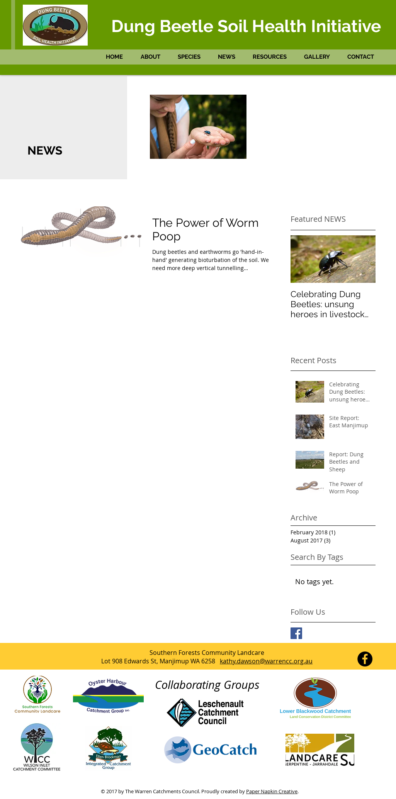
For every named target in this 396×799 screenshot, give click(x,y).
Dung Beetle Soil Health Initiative (246, 26)
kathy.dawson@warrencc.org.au (266, 661)
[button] (153, 57)
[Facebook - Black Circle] (364, 658)
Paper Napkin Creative (271, 791)
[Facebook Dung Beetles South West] (296, 633)
